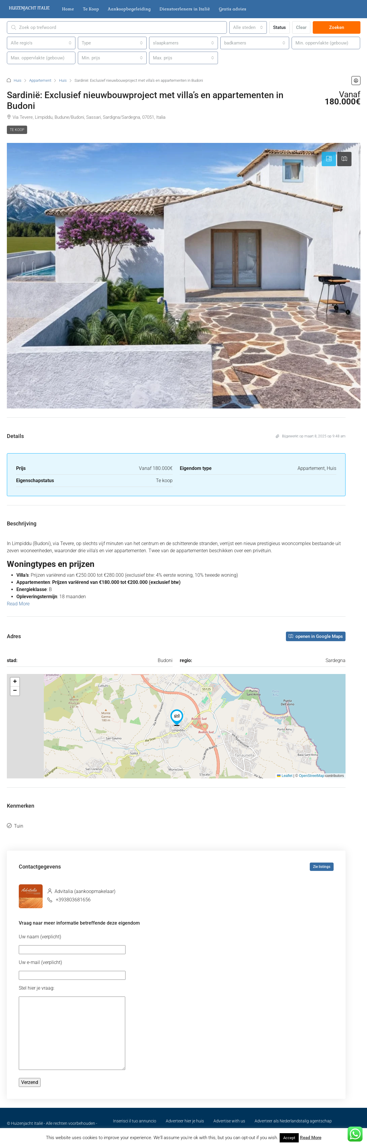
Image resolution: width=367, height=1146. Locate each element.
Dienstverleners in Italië (185, 9)
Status (279, 27)
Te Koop (91, 9)
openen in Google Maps (316, 636)
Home (68, 9)
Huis (17, 80)
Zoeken (336, 27)
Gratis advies (232, 9)
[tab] (329, 159)
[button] (355, 80)
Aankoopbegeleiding (129, 9)
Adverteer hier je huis (185, 1121)
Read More (18, 604)
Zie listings (321, 867)
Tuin (18, 826)
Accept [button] (289, 1138)
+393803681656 (73, 900)
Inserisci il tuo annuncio (134, 1121)
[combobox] (248, 27)
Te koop (17, 130)
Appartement (40, 80)
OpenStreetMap (311, 776)
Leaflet (284, 776)
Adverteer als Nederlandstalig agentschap (293, 1121)
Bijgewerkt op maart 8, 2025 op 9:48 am (311, 436)
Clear (301, 27)
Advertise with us (229, 1121)
